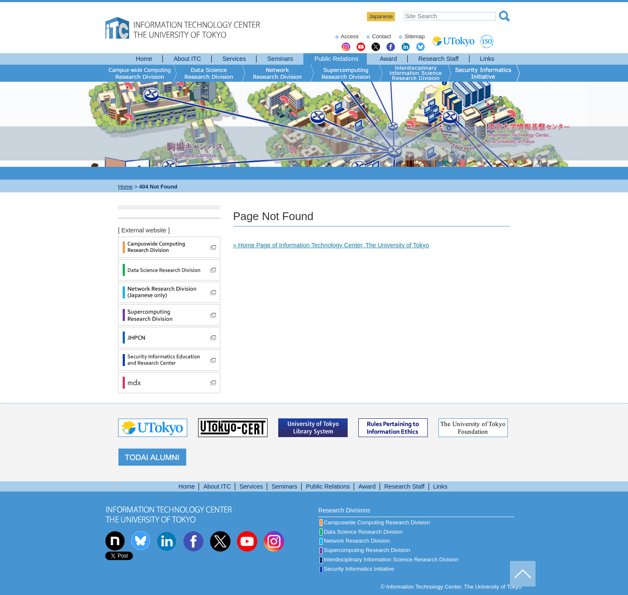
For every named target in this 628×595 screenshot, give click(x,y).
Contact (381, 36)
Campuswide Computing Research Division (375, 522)
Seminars (280, 58)
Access (350, 36)
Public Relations (336, 58)
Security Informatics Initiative (357, 569)
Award (388, 58)
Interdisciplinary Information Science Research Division (389, 559)
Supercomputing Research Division (365, 550)
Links (487, 58)
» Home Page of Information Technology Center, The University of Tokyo (331, 245)
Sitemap (414, 36)
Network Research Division (355, 541)
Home (144, 58)
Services (234, 58)
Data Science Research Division (361, 532)
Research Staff (438, 58)
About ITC (187, 58)
